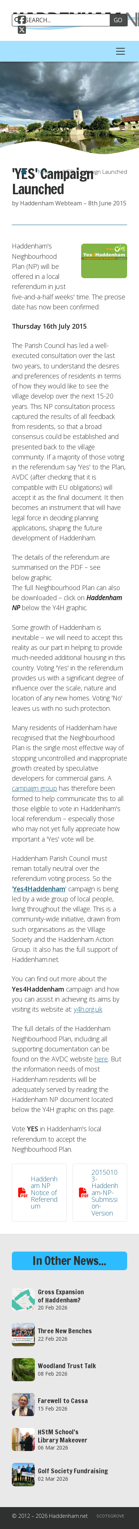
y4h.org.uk (88, 1009)
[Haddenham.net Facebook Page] (22, 21)
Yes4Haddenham (39, 888)
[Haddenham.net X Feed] (22, 31)
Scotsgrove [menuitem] (110, 1516)
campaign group (34, 788)
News (45, 171)
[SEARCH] (63, 20)
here (101, 1058)
